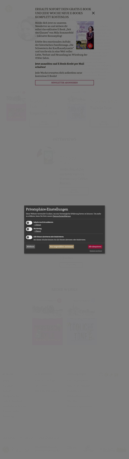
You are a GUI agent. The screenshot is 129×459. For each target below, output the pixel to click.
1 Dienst (37, 225)
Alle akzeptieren (95, 246)
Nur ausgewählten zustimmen (61, 246)
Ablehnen (30, 246)
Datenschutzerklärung (62, 216)
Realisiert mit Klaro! (96, 251)
